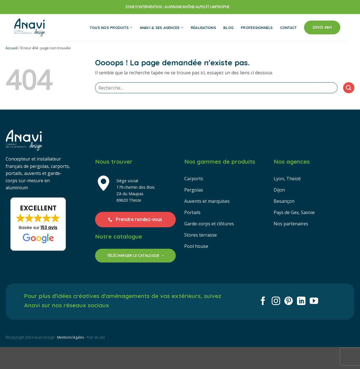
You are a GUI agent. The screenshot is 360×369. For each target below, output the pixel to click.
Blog (228, 27)
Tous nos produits (111, 27)
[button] (38, 224)
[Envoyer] (348, 87)
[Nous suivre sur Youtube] (314, 301)
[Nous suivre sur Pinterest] (288, 301)
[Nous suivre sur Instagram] (276, 301)
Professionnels (257, 27)
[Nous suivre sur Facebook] (263, 301)
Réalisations (203, 27)
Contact (288, 27)
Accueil (11, 47)
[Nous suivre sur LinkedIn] (301, 301)
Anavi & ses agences (161, 27)
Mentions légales (70, 337)
